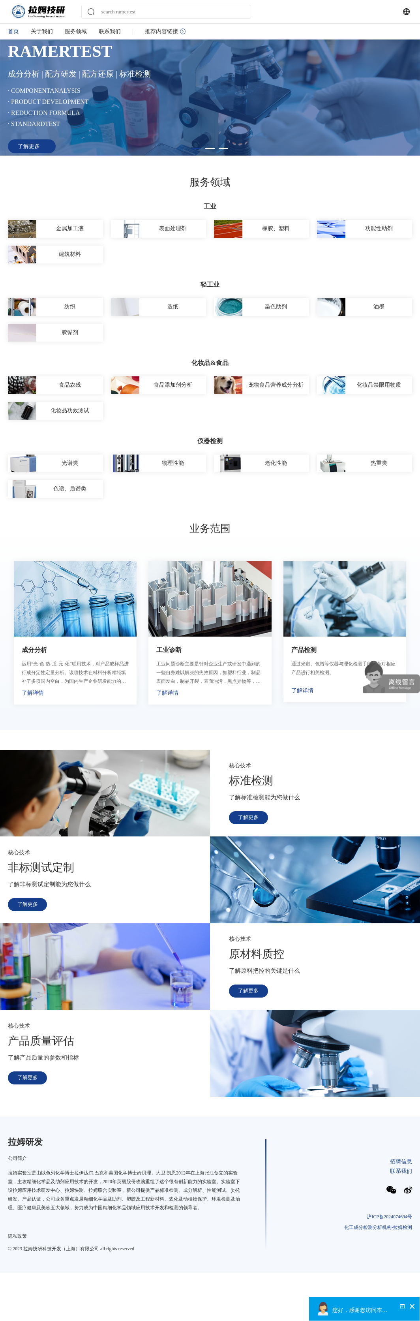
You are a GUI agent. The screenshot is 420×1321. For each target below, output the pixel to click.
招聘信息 (401, 1224)
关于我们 (42, 31)
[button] (194, 170)
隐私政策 (17, 1299)
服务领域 (76, 31)
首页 (13, 31)
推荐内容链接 (165, 31)
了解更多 (250, 882)
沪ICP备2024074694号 (389, 1281)
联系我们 (110, 31)
